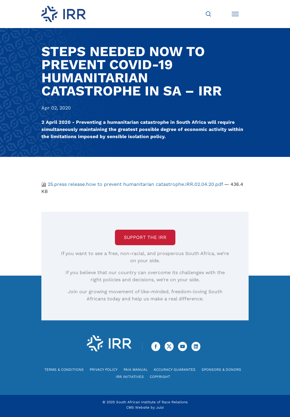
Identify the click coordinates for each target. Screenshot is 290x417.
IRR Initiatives (130, 377)
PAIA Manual (136, 369)
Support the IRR (145, 237)
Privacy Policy (104, 369)
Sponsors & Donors (221, 369)
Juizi (160, 407)
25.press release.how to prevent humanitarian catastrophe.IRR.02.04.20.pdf (132, 184)
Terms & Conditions (64, 369)
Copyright (160, 377)
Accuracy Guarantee (175, 369)
